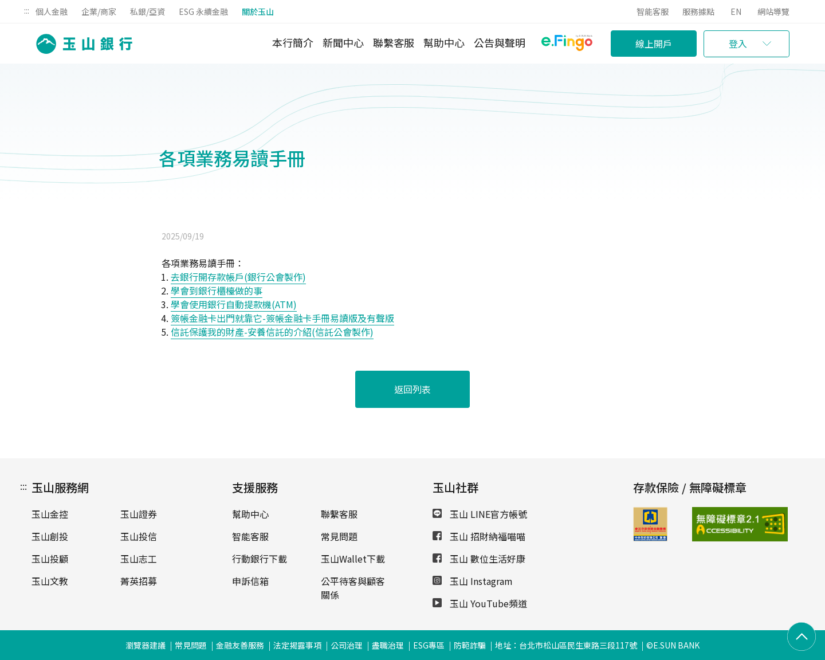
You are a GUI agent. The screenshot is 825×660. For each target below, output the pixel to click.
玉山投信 (138, 536)
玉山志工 (138, 558)
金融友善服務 (240, 645)
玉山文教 (50, 581)
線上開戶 (653, 43)
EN (735, 11)
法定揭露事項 (297, 645)
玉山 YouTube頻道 (480, 603)
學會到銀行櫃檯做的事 (216, 290)
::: (26, 10)
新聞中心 (343, 42)
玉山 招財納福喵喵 (479, 536)
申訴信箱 (250, 581)
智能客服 (653, 11)
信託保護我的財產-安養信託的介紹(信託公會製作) (272, 332)
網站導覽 (773, 11)
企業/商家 (98, 11)
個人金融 (52, 11)
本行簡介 (292, 42)
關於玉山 (258, 11)
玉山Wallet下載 (353, 558)
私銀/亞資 (147, 11)
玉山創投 (50, 536)
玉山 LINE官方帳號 (480, 514)
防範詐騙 (470, 645)
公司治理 (347, 645)
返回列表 (412, 389)
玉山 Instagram (473, 581)
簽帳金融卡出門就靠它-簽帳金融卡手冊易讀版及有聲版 (282, 318)
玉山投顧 (50, 558)
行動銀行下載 (259, 558)
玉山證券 (138, 514)
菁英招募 (138, 581)
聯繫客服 (393, 42)
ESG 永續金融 (203, 11)
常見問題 (339, 536)
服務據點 (698, 11)
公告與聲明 (499, 42)
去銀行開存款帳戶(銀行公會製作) (238, 277)
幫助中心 (444, 42)
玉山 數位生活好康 (479, 558)
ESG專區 (429, 645)
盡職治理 (388, 645)
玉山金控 (50, 514)
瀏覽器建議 (145, 645)
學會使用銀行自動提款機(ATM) (234, 304)
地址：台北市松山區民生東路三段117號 (566, 645)
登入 (738, 43)
